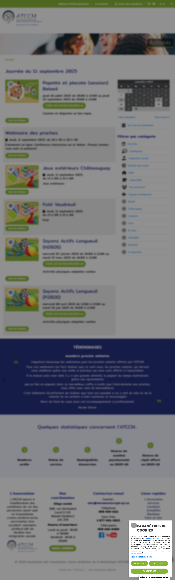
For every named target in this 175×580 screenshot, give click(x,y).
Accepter (139, 563)
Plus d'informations (141, 556)
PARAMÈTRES (149, 571)
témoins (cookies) (153, 538)
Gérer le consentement (154, 577)
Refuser (158, 563)
